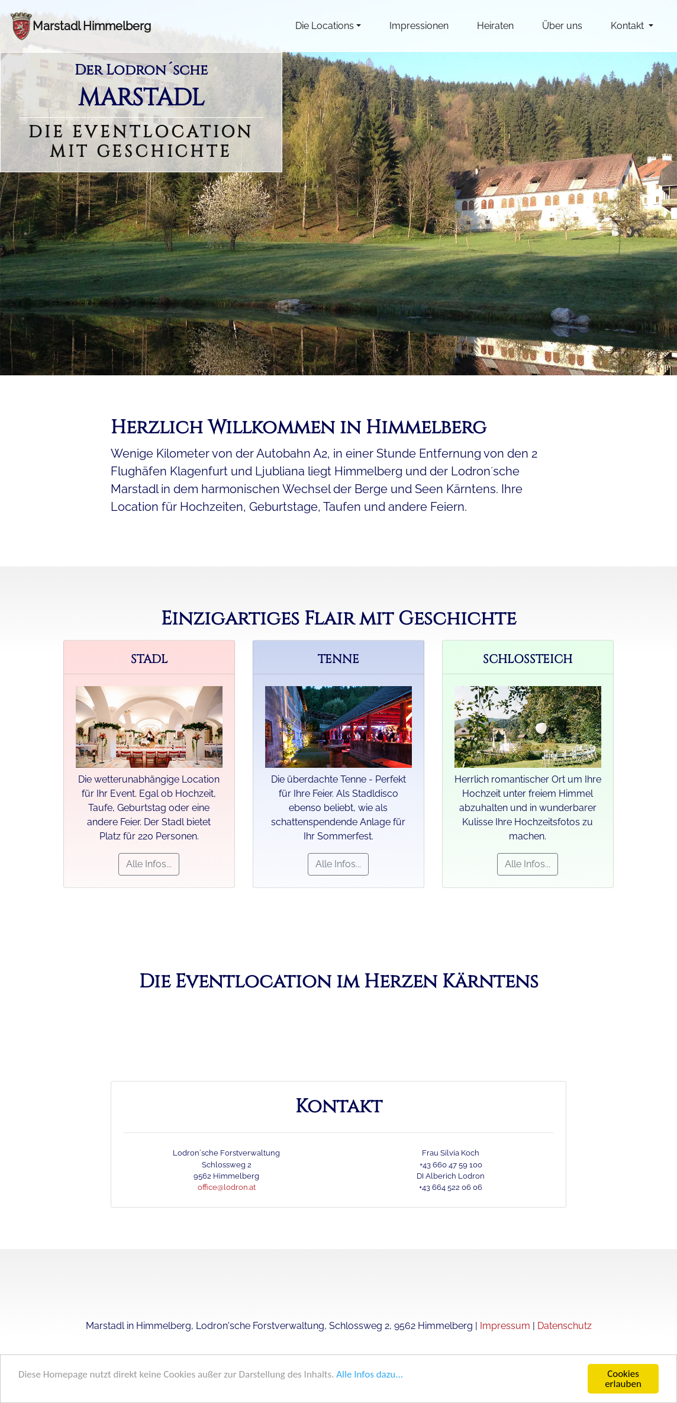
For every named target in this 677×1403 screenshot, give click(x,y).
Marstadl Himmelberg (92, 26)
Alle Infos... (149, 864)
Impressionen (419, 25)
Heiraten (495, 25)
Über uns (562, 25)
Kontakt (628, 25)
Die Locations (324, 25)
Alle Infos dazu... (369, 1375)
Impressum (505, 1325)
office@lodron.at (227, 1187)
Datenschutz (564, 1325)
